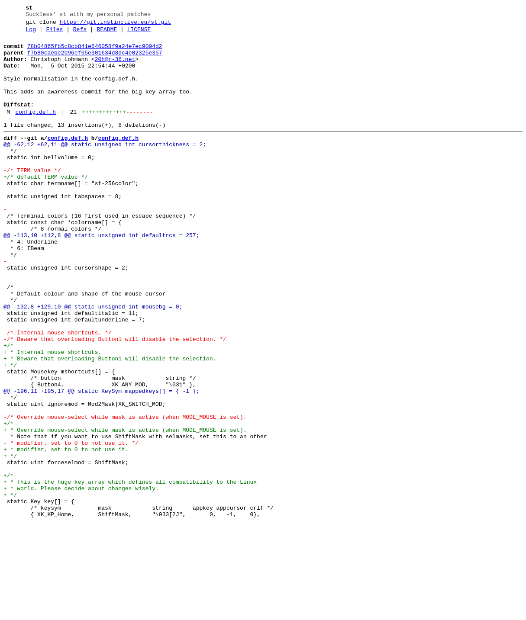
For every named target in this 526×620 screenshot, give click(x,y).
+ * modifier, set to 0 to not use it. (66, 532)
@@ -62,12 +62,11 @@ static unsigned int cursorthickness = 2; (104, 166)
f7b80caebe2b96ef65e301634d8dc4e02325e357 (94, 59)
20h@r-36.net (115, 67)
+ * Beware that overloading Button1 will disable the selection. (109, 423)
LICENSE (139, 33)
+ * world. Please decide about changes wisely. (81, 579)
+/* (8, 408)
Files (54, 33)
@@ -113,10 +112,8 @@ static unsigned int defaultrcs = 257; (101, 275)
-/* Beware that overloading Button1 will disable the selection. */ (114, 400)
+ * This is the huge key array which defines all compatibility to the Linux (130, 571)
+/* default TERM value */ (45, 205)
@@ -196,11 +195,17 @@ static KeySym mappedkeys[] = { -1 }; (101, 462)
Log (31, 33)
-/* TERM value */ (32, 198)
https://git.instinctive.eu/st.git (115, 25)
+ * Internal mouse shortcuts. (52, 416)
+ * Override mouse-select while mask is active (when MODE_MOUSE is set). (125, 509)
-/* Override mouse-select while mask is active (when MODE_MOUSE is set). (125, 494)
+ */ (10, 431)
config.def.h (35, 130)
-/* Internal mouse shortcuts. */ (57, 392)
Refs (80, 33)
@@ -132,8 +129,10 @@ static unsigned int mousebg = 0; (92, 361)
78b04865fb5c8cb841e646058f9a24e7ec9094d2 (94, 51)
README (107, 33)
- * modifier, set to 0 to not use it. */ (71, 525)
